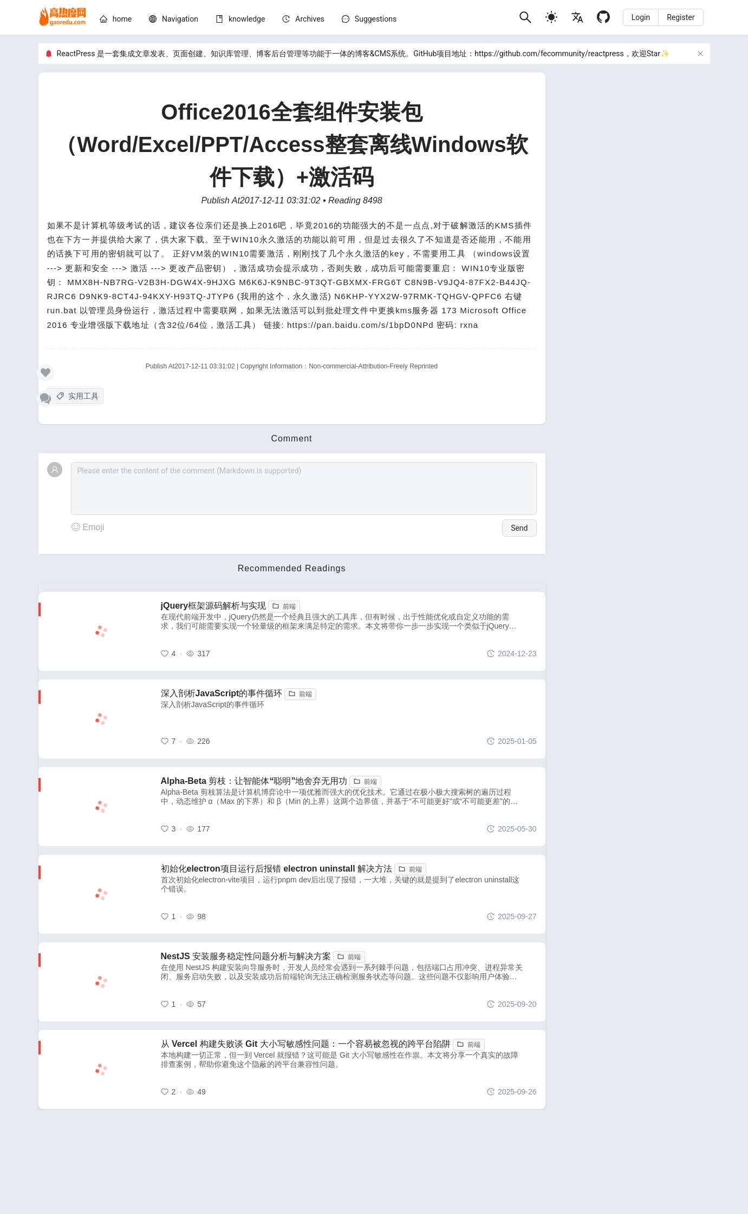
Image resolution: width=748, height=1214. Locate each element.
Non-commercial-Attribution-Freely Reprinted (373, 366)
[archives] (309, 19)
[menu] (305, 20)
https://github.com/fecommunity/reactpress (548, 53)
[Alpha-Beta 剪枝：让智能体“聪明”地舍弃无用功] (349, 806)
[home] (62, 17)
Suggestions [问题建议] (375, 19)
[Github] (603, 17)
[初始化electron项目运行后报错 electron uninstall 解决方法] (349, 894)
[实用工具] (75, 396)
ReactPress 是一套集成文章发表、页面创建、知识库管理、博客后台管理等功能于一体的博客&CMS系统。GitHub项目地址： (266, 53)
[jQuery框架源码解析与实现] (349, 631)
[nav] (180, 19)
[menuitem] (115, 20)
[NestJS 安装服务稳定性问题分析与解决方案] (349, 982)
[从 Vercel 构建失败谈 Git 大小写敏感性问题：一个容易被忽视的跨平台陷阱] (349, 1069)
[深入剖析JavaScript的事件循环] (349, 719)
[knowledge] (247, 19)
